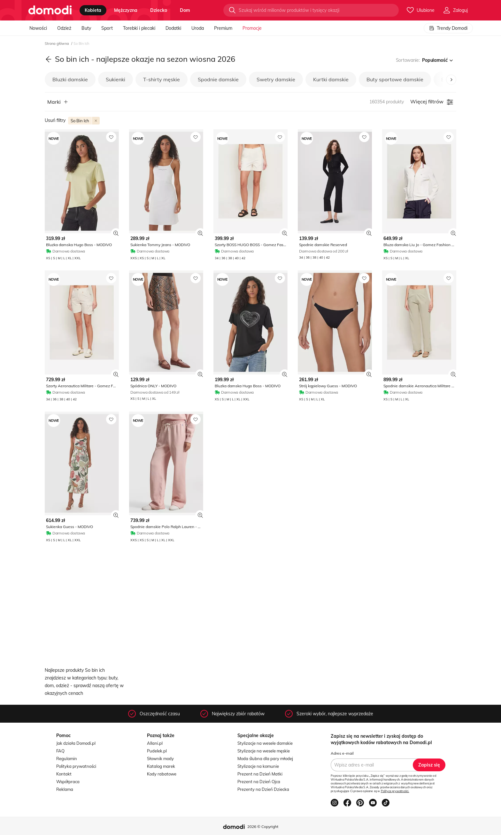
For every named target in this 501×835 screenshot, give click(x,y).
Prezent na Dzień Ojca (258, 781)
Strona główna (57, 43)
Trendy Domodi (448, 28)
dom (185, 10)
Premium (223, 28)
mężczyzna (125, 10)
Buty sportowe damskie (394, 79)
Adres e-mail (342, 753)
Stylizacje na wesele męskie (263, 750)
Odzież (64, 28)
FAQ (60, 750)
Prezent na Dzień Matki (259, 773)
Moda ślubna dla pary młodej (265, 758)
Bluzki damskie (70, 79)
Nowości (38, 28)
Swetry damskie (276, 79)
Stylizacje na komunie (258, 766)
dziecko (158, 10)
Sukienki (115, 79)
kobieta (93, 10)
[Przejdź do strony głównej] (50, 10)
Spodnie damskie (218, 79)
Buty (86, 28)
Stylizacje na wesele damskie (265, 743)
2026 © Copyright (262, 826)
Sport (107, 28)
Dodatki (173, 28)
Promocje (252, 28)
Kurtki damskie (331, 79)
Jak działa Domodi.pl (76, 743)
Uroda (197, 28)
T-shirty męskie (161, 79)
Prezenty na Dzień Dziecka (263, 789)
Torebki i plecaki (139, 28)
